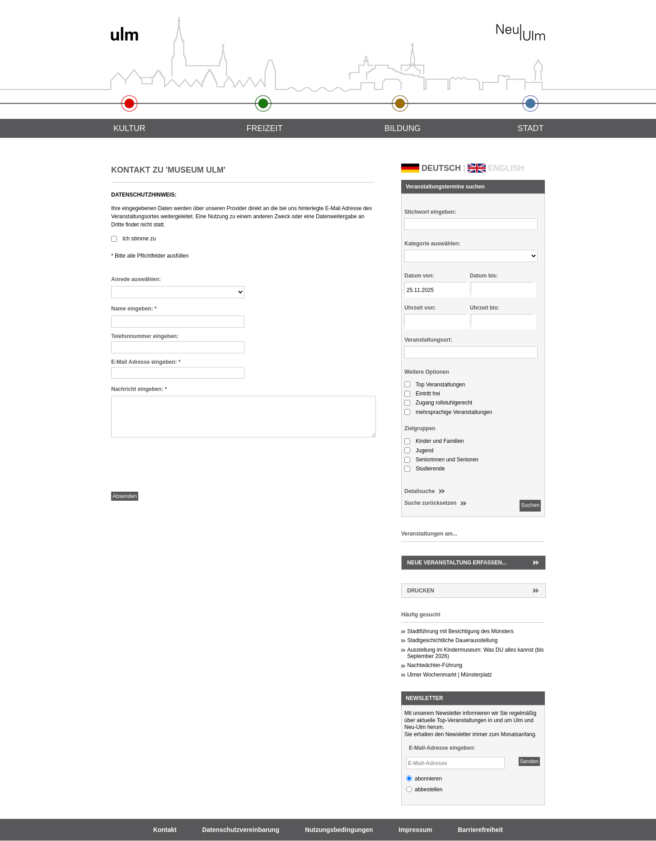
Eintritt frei (428, 393)
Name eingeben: (134, 308)
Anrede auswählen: (136, 279)
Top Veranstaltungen (440, 384)
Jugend (424, 450)
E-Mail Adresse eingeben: (146, 362)
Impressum (415, 829)
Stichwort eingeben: (430, 212)
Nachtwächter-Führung (434, 665)
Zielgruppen (420, 428)
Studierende (430, 468)
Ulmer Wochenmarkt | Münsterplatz (449, 675)
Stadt (531, 128)
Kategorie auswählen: (432, 243)
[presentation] (179, 466)
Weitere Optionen (426, 372)
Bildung (402, 128)
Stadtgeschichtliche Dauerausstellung (452, 640)
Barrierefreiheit (480, 829)
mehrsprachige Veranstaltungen (454, 412)
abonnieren (428, 778)
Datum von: (419, 276)
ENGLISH (506, 168)
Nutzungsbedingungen (339, 829)
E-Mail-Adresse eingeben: (442, 748)
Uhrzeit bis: (484, 308)
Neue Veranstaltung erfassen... (456, 562)
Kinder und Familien (440, 441)
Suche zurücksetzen (430, 503)
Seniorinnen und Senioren (447, 459)
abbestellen (428, 789)
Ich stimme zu (139, 238)
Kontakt (165, 829)
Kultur (129, 128)
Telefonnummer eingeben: (144, 336)
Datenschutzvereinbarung (241, 829)
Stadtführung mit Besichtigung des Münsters (460, 631)
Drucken (420, 590)
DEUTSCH (441, 168)
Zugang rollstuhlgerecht (444, 402)
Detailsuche (419, 491)
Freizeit (264, 128)
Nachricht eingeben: (139, 389)
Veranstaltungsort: (428, 340)
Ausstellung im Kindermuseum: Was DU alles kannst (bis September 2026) (475, 653)
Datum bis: (484, 276)
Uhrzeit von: (420, 308)
